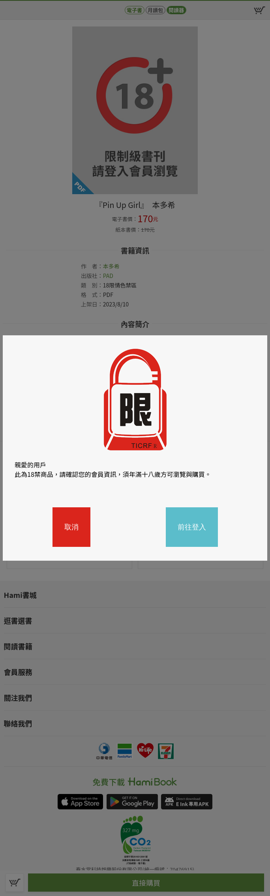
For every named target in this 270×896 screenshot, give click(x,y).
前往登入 (192, 527)
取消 (71, 527)
